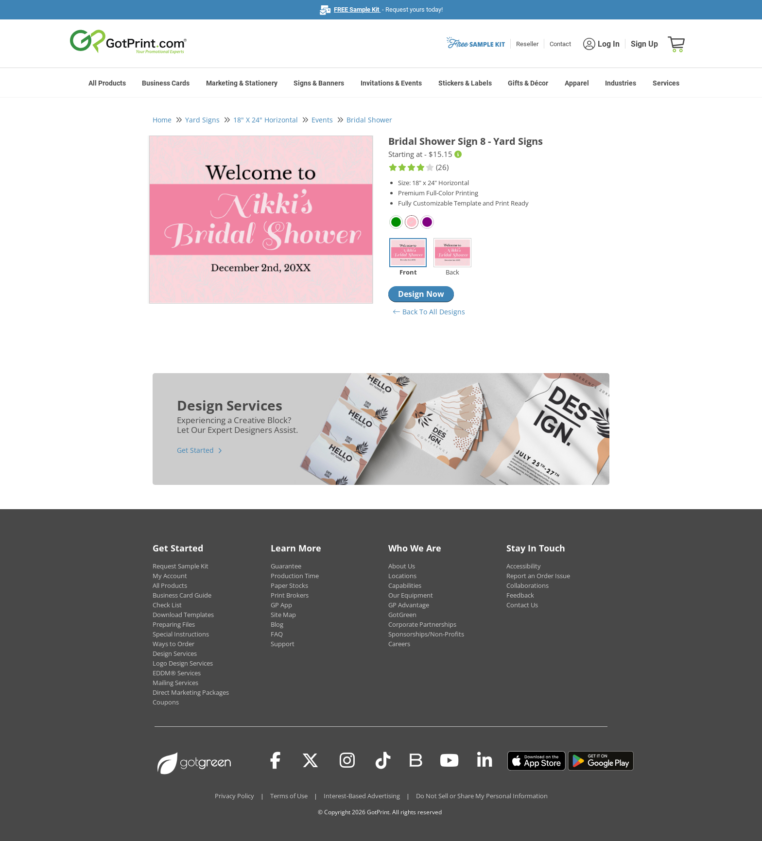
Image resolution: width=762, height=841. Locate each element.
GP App (281, 605)
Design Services (175, 653)
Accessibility (523, 566)
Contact (560, 44)
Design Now (421, 294)
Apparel (577, 83)
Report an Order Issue (538, 575)
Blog (277, 624)
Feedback (520, 595)
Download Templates (183, 614)
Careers (399, 643)
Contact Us (522, 605)
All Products (107, 83)
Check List (167, 605)
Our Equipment (410, 595)
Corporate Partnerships (422, 624)
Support (282, 643)
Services (666, 83)
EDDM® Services (177, 673)
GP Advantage (408, 605)
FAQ (277, 634)
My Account (170, 575)
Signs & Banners (319, 83)
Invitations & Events (391, 83)
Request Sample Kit (180, 566)
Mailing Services (175, 682)
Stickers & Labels (465, 83)
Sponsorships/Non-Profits (426, 634)
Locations (402, 575)
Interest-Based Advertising (362, 795)
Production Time (295, 575)
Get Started (195, 450)
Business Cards (166, 83)
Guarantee (286, 566)
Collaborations (527, 585)
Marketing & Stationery (241, 83)
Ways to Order (173, 643)
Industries (620, 83)
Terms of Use (289, 795)
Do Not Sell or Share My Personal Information (482, 795)
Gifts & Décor (528, 83)
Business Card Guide (182, 595)
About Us (401, 566)
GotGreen (402, 614)
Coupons (166, 702)
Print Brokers (290, 595)
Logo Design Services (183, 663)
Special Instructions (181, 634)
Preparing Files (174, 624)
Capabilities (404, 585)
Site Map (283, 614)
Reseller (527, 44)
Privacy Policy (234, 795)
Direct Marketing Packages (191, 692)
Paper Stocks (289, 585)
